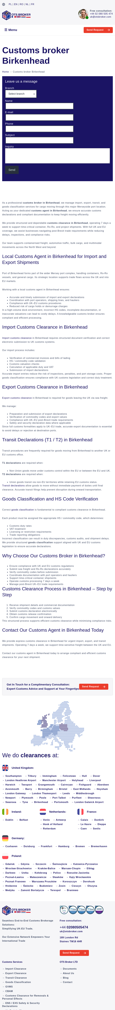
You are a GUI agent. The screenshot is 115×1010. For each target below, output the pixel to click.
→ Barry (27, 789)
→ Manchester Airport (52, 780)
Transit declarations (13, 485)
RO (21, 4)
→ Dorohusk (87, 881)
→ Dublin (7, 820)
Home (5, 72)
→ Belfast (22, 820)
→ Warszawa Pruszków (43, 881)
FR (32, 4)
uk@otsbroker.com (100, 17)
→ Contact (66, 982)
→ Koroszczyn (68, 881)
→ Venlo (45, 820)
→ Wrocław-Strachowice (17, 868)
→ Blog (64, 978)
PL (10, 4)
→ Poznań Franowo (14, 881)
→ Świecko (26, 886)
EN (15, 4)
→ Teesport (25, 784)
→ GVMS (7, 986)
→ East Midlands (80, 789)
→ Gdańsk (8, 864)
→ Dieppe (100, 824)
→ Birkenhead (39, 802)
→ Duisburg (27, 846)
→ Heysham (101, 789)
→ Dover (95, 776)
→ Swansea (9, 802)
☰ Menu (10, 30)
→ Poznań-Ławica (13, 877)
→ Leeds (64, 793)
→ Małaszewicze (36, 877)
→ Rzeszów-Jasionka (76, 873)
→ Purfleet (75, 798)
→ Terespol (54, 890)
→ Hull (83, 776)
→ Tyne (23, 802)
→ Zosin (61, 886)
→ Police (55, 873)
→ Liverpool (93, 780)
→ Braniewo (71, 890)
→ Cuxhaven (9, 846)
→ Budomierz (44, 886)
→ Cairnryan (65, 784)
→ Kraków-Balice (45, 868)
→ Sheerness (93, 798)
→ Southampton (12, 776)
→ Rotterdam (48, 828)
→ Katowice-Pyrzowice (84, 864)
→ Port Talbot (57, 798)
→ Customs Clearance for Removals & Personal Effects (25, 997)
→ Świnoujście (58, 864)
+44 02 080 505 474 (101, 14)
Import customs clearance (17, 338)
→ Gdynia (23, 864)
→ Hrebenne (9, 886)
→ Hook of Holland (51, 824)
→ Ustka (23, 873)
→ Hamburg (62, 846)
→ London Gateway (14, 793)
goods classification (22, 509)
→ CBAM (7, 991)
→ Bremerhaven (97, 846)
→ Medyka (8, 890)
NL (27, 4)
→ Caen (82, 828)
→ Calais (82, 820)
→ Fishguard (83, 784)
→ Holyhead (76, 780)
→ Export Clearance (14, 973)
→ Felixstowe (68, 776)
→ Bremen (78, 846)
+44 (74, 927)
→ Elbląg (89, 868)
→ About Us (67, 973)
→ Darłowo (8, 873)
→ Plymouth (26, 798)
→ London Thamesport (42, 793)
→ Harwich (8, 784)
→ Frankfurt (45, 846)
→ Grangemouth (45, 784)
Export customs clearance (17, 398)
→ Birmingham (44, 789)
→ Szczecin (39, 864)
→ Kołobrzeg (39, 873)
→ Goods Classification (16, 982)
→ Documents (68, 969)
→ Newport (9, 798)
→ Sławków (56, 877)
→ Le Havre (84, 824)
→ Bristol (61, 789)
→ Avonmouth (10, 789)
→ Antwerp (59, 820)
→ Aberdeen (101, 784)
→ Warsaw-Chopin (69, 868)
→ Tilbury (30, 776)
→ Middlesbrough (83, 793)
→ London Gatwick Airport (87, 802)
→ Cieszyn (75, 886)
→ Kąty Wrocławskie (78, 877)
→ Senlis (95, 828)
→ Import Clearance (14, 969)
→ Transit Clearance (14, 978)
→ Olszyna (90, 886)
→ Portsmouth (60, 802)
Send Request (95, 30)
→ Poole (41, 798)
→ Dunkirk (97, 820)
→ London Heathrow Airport (19, 780)
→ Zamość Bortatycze (31, 890)
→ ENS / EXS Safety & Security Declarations (21, 1004)
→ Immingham (48, 776)
